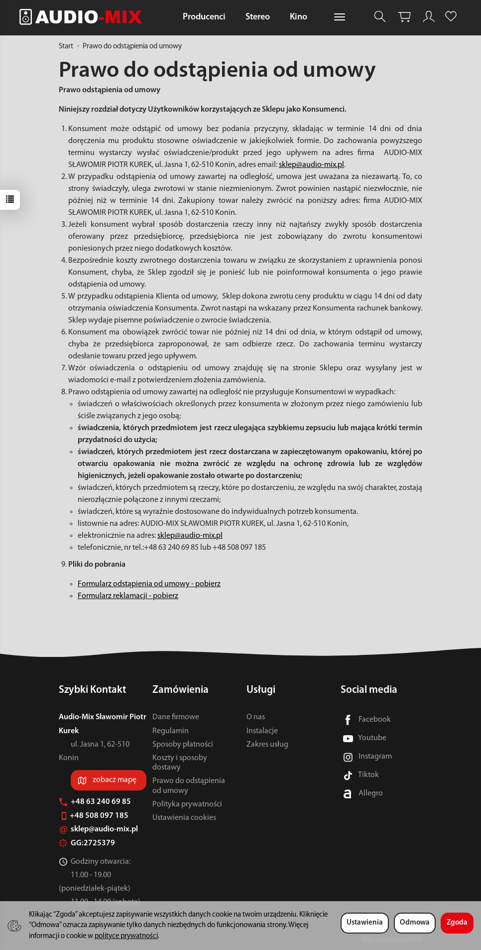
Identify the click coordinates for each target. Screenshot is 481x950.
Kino (298, 17)
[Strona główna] (83, 16)
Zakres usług (267, 745)
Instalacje (262, 731)
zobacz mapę (114, 780)
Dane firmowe (175, 717)
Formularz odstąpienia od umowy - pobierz (149, 584)
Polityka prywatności (187, 804)
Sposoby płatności (182, 745)
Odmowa (415, 923)
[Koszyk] (404, 16)
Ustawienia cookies (184, 818)
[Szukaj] (379, 16)
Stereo (257, 17)
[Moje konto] (428, 16)
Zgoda (457, 923)
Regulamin (170, 731)
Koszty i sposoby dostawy (179, 763)
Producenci (204, 17)
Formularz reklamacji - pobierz (128, 596)
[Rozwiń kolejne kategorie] (339, 17)
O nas (255, 717)
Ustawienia (365, 923)
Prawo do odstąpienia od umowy (188, 785)
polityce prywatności (126, 936)
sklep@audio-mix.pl (311, 165)
